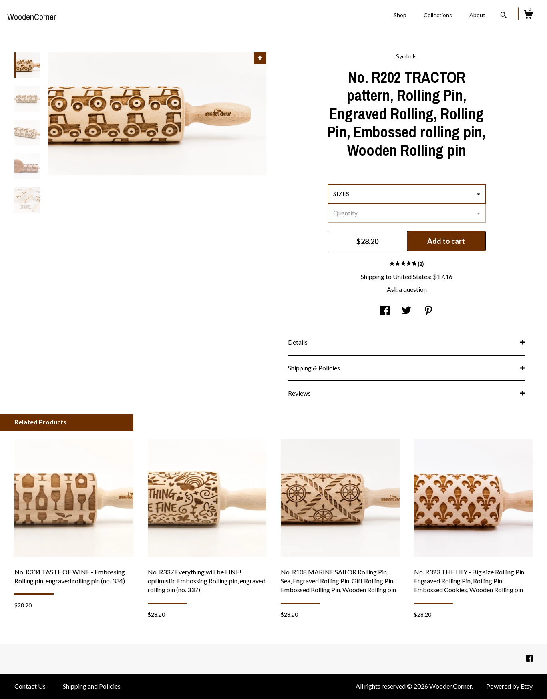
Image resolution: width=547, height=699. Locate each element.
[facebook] (529, 658)
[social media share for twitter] (406, 311)
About (477, 15)
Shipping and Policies (92, 686)
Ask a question (407, 289)
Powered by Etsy (509, 686)
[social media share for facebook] (385, 311)
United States (411, 276)
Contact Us (30, 686)
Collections (438, 15)
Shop (400, 15)
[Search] (504, 16)
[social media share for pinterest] (428, 311)
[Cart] (528, 16)
